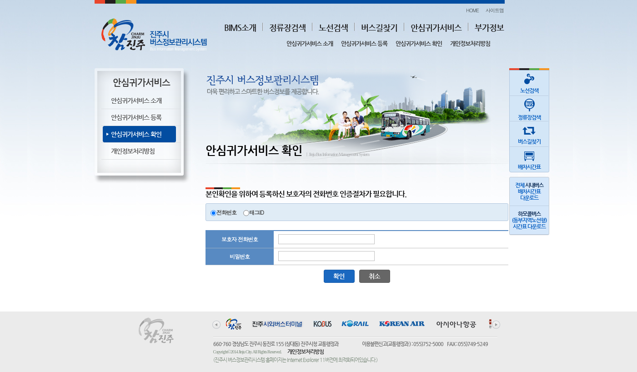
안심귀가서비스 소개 (309, 43)
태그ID (256, 212)
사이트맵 (495, 10)
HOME (472, 10)
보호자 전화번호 (239, 239)
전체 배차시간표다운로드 (529, 191)
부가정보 (489, 27)
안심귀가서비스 (436, 27)
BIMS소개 (240, 27)
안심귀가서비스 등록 (364, 43)
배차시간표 (529, 158)
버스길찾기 (379, 27)
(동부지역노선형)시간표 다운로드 (529, 220)
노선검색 (333, 27)
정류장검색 (287, 27)
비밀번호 (240, 256)
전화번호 (226, 212)
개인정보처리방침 (470, 43)
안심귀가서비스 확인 (419, 43)
